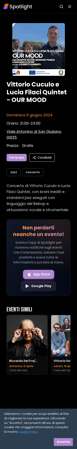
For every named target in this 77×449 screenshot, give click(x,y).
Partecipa (16, 158)
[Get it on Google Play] (38, 286)
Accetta (63, 442)
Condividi (42, 158)
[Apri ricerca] (61, 6)
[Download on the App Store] (38, 274)
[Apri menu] (70, 6)
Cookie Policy (28, 432)
